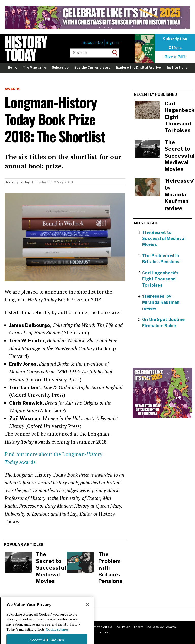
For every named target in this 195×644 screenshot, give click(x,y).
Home (12, 67)
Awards (13, 89)
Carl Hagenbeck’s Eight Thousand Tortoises (160, 279)
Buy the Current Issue (92, 67)
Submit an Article (100, 627)
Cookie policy (154, 627)
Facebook (102, 632)
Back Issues (122, 627)
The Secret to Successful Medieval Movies (51, 567)
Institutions (177, 67)
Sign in (112, 42)
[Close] (87, 611)
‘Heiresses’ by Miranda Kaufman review (161, 302)
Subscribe (93, 42)
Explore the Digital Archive (138, 67)
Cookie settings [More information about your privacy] (57, 636)
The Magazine (34, 67)
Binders (138, 627)
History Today (17, 182)
